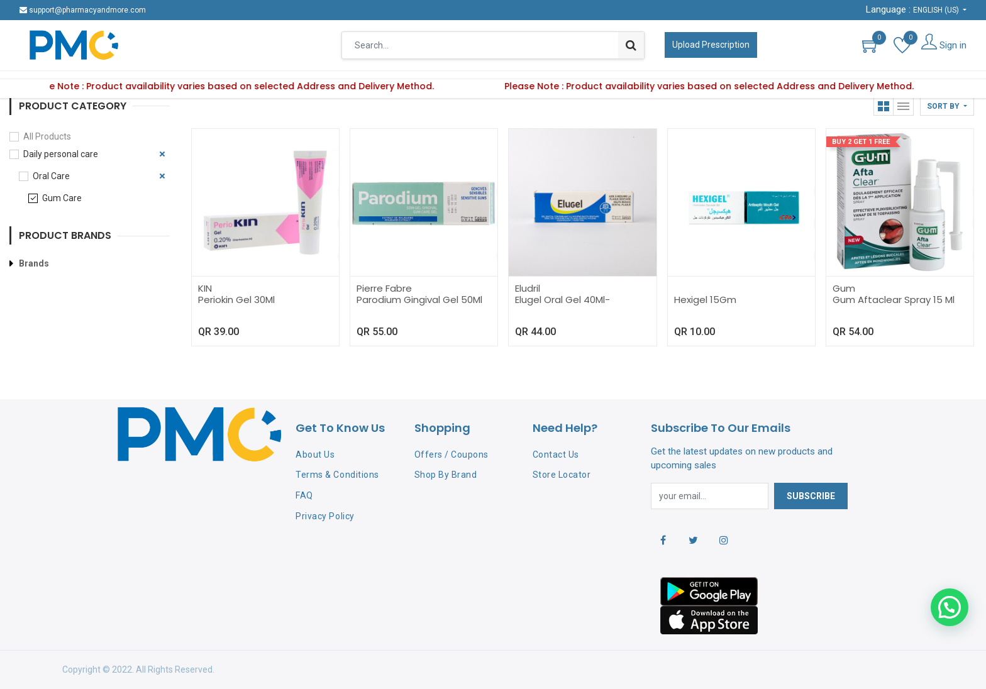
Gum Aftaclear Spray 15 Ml (894, 299)
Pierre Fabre (384, 288)
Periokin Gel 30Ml (236, 299)
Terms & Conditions (337, 475)
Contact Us (556, 454)
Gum (844, 288)
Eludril (527, 288)
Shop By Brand (445, 475)
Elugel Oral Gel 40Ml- (562, 299)
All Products (47, 136)
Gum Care (62, 198)
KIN (205, 288)
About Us (315, 454)
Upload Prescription (711, 45)
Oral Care (51, 176)
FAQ (304, 495)
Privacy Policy (325, 516)
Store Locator (562, 475)
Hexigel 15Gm (705, 299)
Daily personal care (60, 154)
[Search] (631, 45)
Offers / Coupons (451, 454)
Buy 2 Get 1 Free (861, 142)
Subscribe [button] (811, 496)
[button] (947, 106)
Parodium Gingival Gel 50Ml (419, 299)
